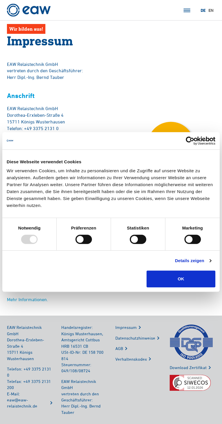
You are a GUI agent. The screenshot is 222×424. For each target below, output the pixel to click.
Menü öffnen (187, 10)
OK (181, 278)
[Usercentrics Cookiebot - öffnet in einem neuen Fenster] (190, 140)
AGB (119, 348)
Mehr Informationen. (27, 299)
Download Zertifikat (188, 367)
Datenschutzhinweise (135, 338)
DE (203, 10)
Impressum (126, 327)
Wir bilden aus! (26, 29)
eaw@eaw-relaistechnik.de (22, 402)
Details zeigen (189, 260)
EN (211, 10)
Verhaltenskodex (131, 359)
